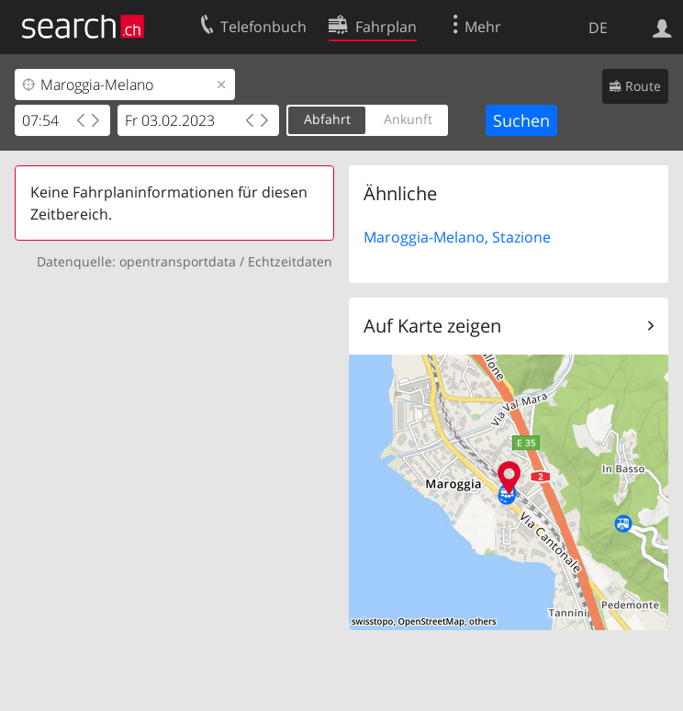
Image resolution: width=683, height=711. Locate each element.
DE (598, 27)
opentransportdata (177, 261)
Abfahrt (327, 119)
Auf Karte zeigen (432, 325)
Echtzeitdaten (290, 261)
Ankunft (408, 119)
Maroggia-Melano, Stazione (457, 237)
